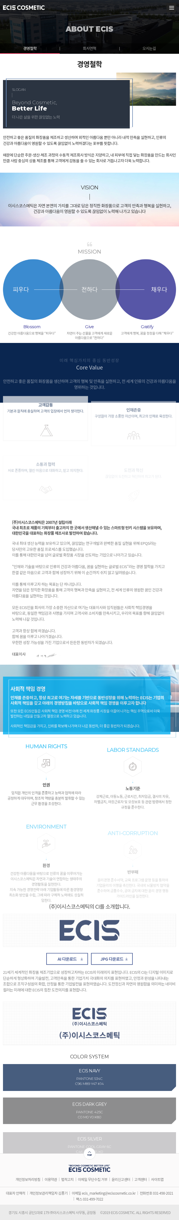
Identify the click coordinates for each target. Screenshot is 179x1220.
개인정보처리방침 (28, 1179)
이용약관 (50, 1179)
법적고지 (67, 1179)
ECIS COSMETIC (24, 7)
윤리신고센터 (121, 1179)
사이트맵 (157, 1179)
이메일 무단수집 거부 (92, 1179)
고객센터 (141, 1179)
